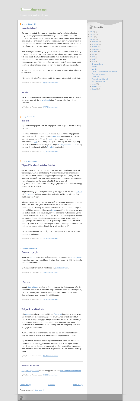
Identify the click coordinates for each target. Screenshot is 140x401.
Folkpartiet (58, 314)
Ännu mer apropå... (30, 252)
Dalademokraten (61, 268)
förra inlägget (33, 287)
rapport (28, 314)
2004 (92, 39)
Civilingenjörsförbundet (67, 144)
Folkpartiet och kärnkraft (33, 309)
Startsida (51, 385)
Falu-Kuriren (76, 257)
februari (95, 86)
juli (93, 54)
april (94, 61)
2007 (92, 32)
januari (94, 89)
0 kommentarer (52, 82)
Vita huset (46, 100)
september (96, 49)
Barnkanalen (30, 194)
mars (94, 84)
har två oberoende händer (70, 371)
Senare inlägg (25, 385)
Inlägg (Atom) (38, 390)
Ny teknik (50, 147)
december (95, 41)
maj (93, 59)
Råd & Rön (55, 136)
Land (50, 139)
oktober (95, 46)
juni (93, 56)
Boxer (53, 210)
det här (33, 257)
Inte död (25, 120)
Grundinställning (29, 28)
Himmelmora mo (33, 9)
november (95, 44)
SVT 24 (79, 192)
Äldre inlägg (78, 385)
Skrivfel (25, 92)
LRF (35, 142)
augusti (95, 51)
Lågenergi (26, 282)
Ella (23, 371)
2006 (92, 34)
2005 (92, 37)
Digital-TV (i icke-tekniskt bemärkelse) (38, 165)
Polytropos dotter (32, 371)
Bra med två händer (30, 365)
